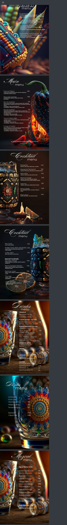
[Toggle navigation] (3, 2)
